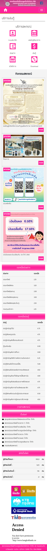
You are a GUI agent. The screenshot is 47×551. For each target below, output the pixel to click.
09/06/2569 (7, 81)
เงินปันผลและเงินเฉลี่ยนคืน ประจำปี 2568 (16, 254)
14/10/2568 (7, 214)
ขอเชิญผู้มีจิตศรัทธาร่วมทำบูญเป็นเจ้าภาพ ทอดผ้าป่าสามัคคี (22, 126)
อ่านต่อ (41, 130)
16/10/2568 (7, 169)
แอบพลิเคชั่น (7, 203)
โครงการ (6, 159)
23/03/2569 (7, 136)
